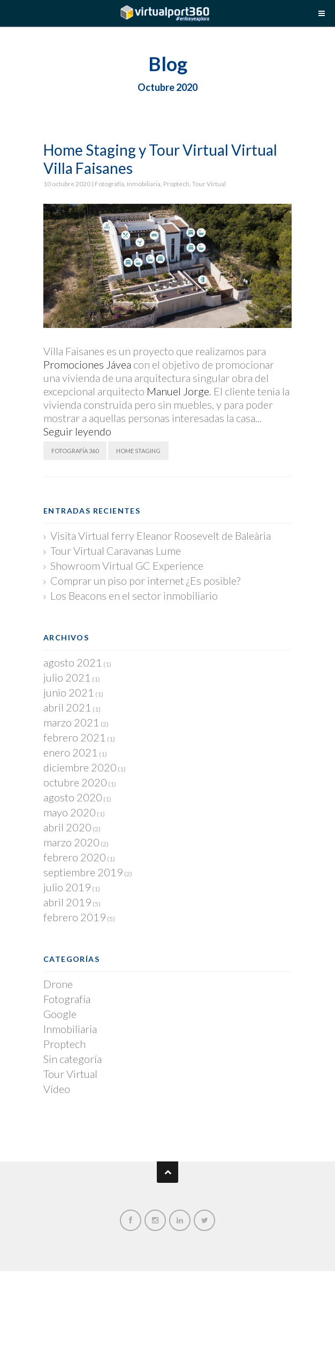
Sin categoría (72, 1058)
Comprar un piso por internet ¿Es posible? (145, 580)
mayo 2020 (69, 812)
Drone (58, 983)
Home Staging (138, 450)
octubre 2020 (75, 782)
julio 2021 (67, 677)
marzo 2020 (71, 842)
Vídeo (56, 1088)
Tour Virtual (209, 184)
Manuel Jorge (178, 391)
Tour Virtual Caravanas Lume (115, 550)
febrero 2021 (74, 737)
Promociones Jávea (87, 364)
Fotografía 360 (74, 450)
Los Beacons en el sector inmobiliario (134, 595)
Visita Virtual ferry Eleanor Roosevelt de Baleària (160, 535)
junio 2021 (68, 692)
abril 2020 (67, 827)
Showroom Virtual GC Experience (126, 565)
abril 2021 (67, 707)
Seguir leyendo (77, 431)
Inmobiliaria (144, 184)
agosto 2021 (72, 662)
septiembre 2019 (83, 872)
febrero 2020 (74, 857)
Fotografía (109, 184)
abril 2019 (67, 902)
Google (60, 1013)
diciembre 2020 (80, 767)
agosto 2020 (72, 797)
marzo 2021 (71, 722)
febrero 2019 (74, 917)
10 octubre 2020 (67, 184)
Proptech (176, 184)
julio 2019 (67, 887)
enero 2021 (70, 752)
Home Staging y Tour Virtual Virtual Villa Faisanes (160, 159)
